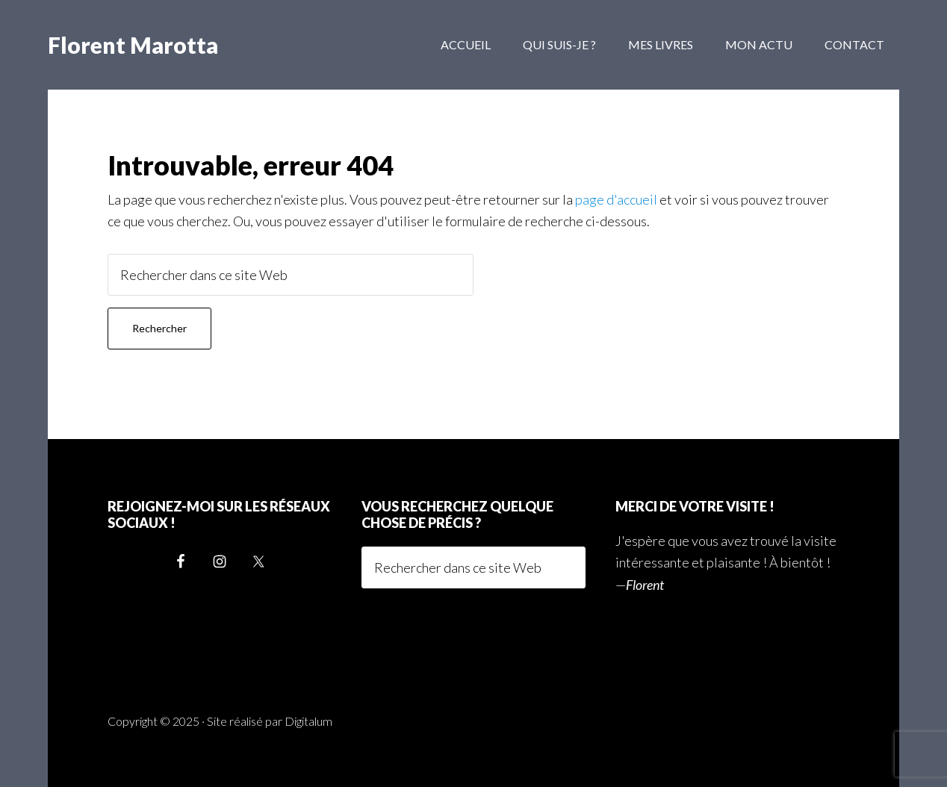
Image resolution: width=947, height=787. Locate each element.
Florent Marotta (133, 44)
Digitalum (308, 721)
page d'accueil (616, 199)
